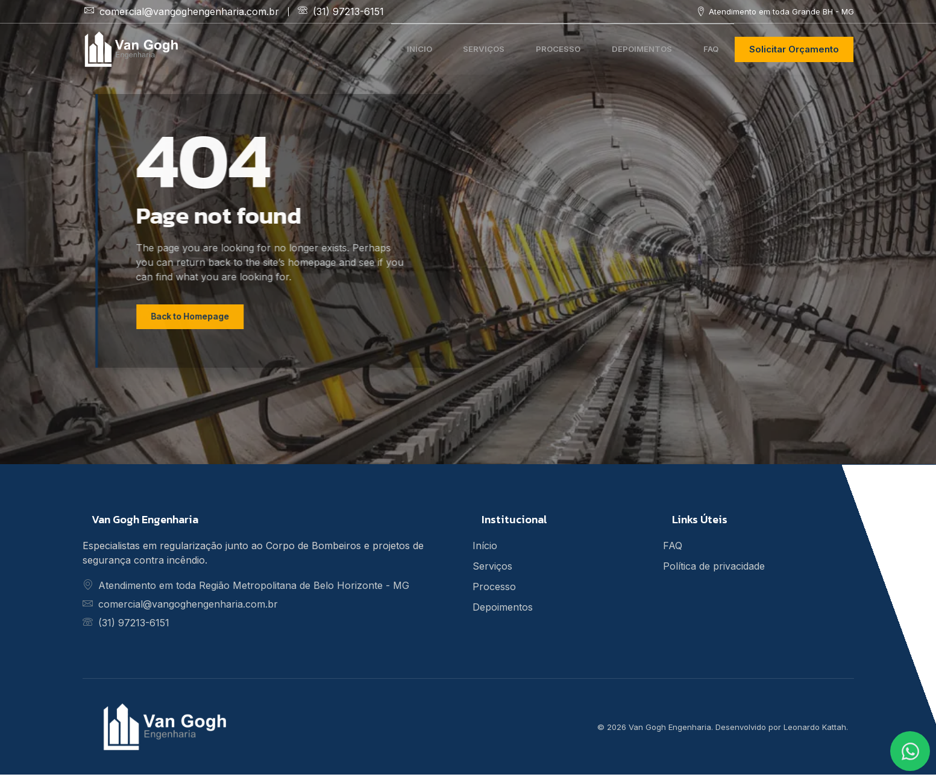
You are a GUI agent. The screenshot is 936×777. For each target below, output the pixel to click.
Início (387, 48)
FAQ (708, 48)
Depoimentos (632, 48)
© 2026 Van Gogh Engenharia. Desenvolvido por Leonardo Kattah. (722, 729)
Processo (541, 48)
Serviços (459, 48)
